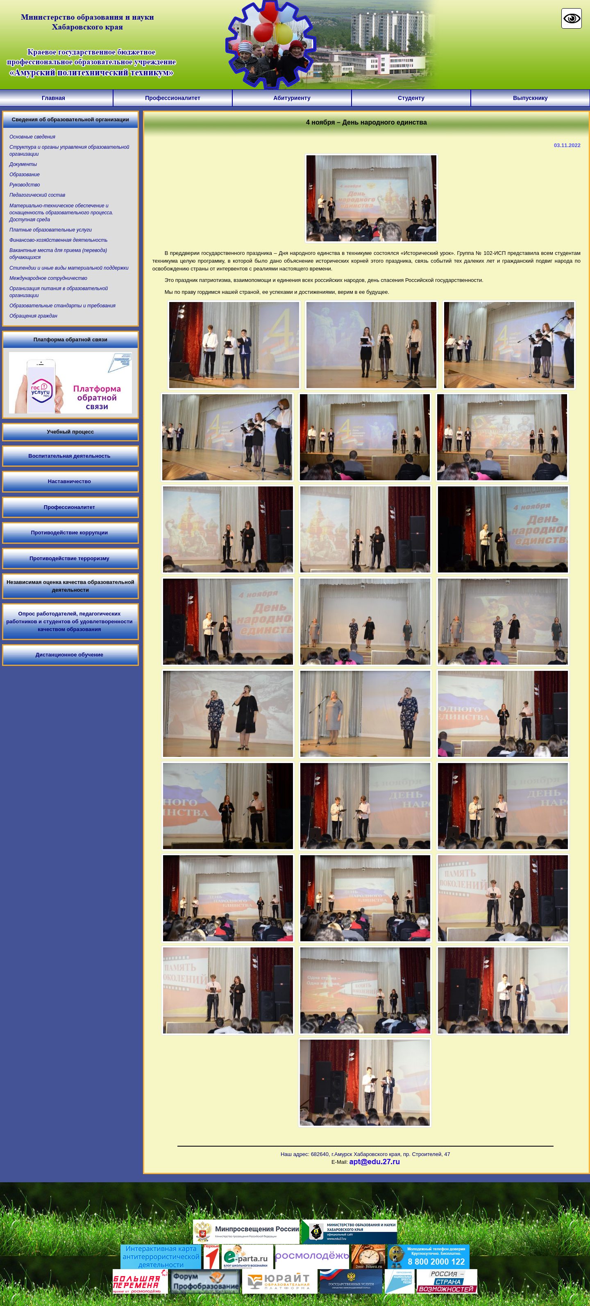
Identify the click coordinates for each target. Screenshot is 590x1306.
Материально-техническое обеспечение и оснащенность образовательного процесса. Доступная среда (61, 213)
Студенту (411, 98)
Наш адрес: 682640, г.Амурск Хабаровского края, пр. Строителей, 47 (365, 1154)
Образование (24, 174)
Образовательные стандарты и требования (62, 306)
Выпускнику (530, 98)
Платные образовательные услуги (50, 230)
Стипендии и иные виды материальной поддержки (69, 268)
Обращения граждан (33, 316)
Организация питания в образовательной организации (58, 292)
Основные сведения (32, 137)
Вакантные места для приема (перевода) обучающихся (58, 254)
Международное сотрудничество (48, 278)
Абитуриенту (291, 98)
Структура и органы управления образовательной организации (69, 150)
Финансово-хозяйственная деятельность (58, 240)
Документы (23, 164)
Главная (53, 98)
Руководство (24, 185)
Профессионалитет (172, 98)
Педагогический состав (37, 195)
